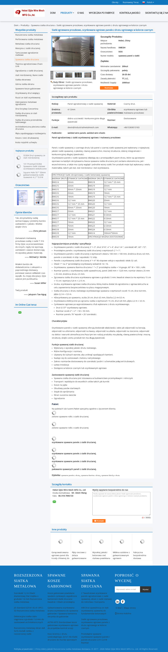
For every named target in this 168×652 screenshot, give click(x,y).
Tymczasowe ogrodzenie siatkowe (26, 54)
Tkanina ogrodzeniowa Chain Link (29, 65)
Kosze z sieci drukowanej (27, 138)
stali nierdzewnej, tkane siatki (29, 75)
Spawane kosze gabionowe (27, 89)
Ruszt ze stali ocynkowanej (27, 97)
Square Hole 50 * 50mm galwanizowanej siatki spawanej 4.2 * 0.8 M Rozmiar (34, 176)
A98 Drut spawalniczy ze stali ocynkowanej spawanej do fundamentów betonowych (95, 611)
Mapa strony (130, 608)
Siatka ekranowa (23, 80)
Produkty (66, 13)
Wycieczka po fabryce (101, 13)
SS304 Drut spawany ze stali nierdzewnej (34, 156)
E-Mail (119, 608)
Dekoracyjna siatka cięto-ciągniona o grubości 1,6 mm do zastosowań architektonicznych (29, 619)
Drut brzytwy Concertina (26, 109)
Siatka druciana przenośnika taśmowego (28, 121)
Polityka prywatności (23, 649)
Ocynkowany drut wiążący (27, 93)
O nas (80, 13)
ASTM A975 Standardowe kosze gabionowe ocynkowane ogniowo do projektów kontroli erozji (63, 625)
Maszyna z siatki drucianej (27, 48)
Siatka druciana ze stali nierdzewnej (26, 114)
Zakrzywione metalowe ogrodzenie (26, 103)
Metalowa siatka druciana (27, 44)
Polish (150, 2)
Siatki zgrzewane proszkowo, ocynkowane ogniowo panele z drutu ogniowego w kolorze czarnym (72, 85)
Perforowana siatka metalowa (29, 39)
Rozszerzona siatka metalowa (29, 35)
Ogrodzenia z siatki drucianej (29, 71)
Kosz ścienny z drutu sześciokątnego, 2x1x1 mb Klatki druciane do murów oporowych (62, 637)
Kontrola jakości (129, 13)
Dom (52, 13)
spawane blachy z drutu (110, 475)
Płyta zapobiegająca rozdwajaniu (30, 133)
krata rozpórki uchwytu (26, 142)
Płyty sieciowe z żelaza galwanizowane (79, 555)
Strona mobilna (123, 613)
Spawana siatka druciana (43, 25)
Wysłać (146, 589)
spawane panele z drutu (70, 475)
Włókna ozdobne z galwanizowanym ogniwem (121, 555)
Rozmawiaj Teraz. (131, 2)
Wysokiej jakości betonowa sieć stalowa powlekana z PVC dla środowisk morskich (101, 559)
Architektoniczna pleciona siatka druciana (30, 128)
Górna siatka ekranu (24, 84)
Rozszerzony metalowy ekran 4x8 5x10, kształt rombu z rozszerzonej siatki (29, 631)
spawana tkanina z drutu (90, 475)
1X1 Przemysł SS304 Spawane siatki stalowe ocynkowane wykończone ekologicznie (35, 167)
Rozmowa (111, 88)
